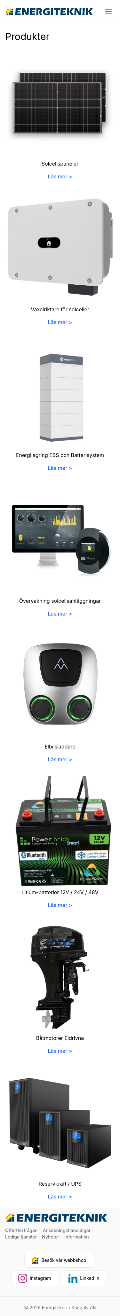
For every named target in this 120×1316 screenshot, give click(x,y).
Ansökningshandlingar (67, 1230)
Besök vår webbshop (58, 1260)
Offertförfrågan (21, 1230)
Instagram (34, 1278)
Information (76, 1236)
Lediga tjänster (21, 1236)
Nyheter (50, 1236)
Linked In (83, 1278)
